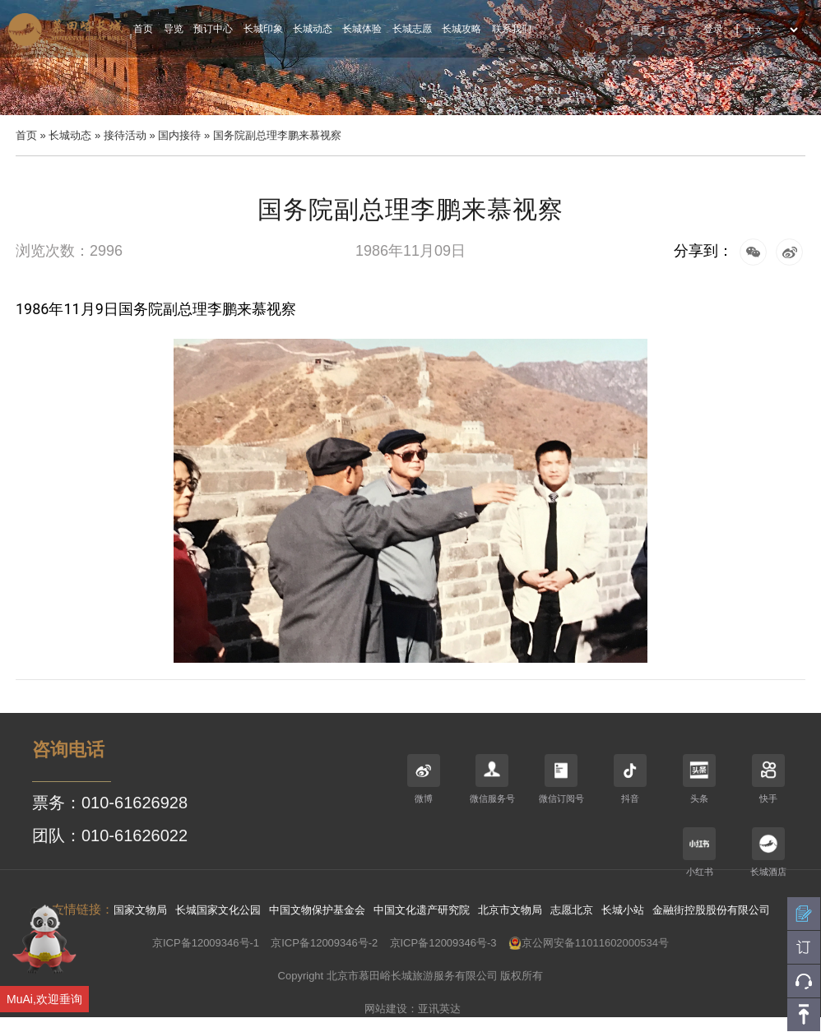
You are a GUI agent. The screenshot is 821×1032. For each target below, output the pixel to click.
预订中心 (213, 29)
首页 (143, 29)
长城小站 (622, 910)
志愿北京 (571, 910)
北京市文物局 (510, 910)
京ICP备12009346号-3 (443, 943)
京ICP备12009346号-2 (324, 943)
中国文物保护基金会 (317, 910)
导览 (173, 29)
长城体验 (362, 29)
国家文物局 (140, 910)
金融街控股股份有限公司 (711, 910)
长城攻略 (461, 29)
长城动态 (312, 29)
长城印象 (263, 29)
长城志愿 (412, 29)
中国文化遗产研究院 (421, 910)
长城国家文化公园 (218, 910)
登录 (713, 29)
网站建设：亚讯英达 (412, 1008)
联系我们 (511, 29)
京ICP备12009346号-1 (205, 943)
